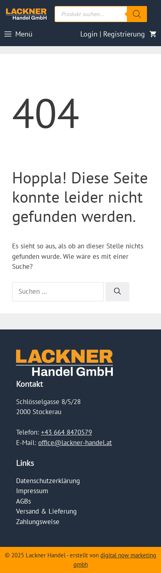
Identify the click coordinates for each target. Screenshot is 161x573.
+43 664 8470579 (66, 432)
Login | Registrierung (112, 34)
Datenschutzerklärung (48, 480)
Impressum (32, 490)
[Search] (137, 14)
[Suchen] (117, 291)
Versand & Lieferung (46, 511)
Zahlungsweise (37, 521)
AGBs (23, 501)
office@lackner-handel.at (75, 442)
